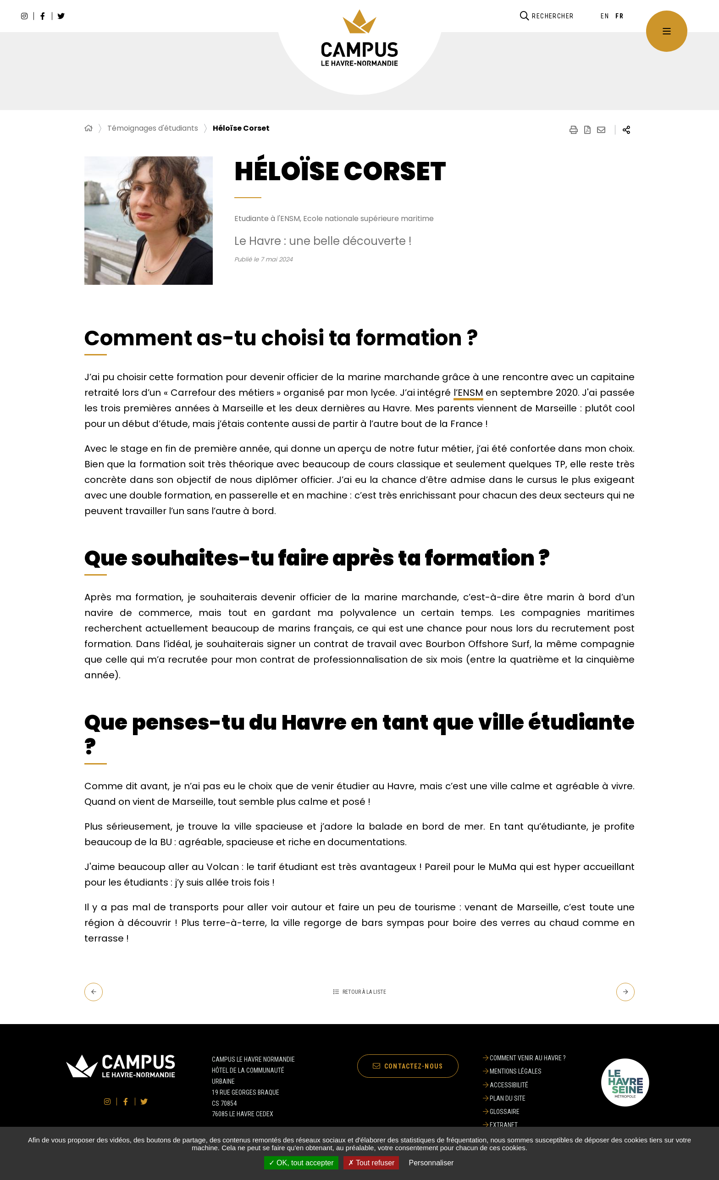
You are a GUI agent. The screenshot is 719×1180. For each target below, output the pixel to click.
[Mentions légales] (524, 1071)
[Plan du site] (524, 1098)
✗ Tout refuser (371, 1163)
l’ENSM (468, 392)
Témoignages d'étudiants (152, 128)
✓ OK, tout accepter (301, 1163)
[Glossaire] (524, 1111)
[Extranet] (524, 1125)
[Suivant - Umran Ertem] (625, 992)
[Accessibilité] (524, 1085)
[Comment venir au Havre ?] (524, 1058)
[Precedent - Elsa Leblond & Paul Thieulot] (93, 992)
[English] (604, 16)
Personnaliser (431, 1163)
